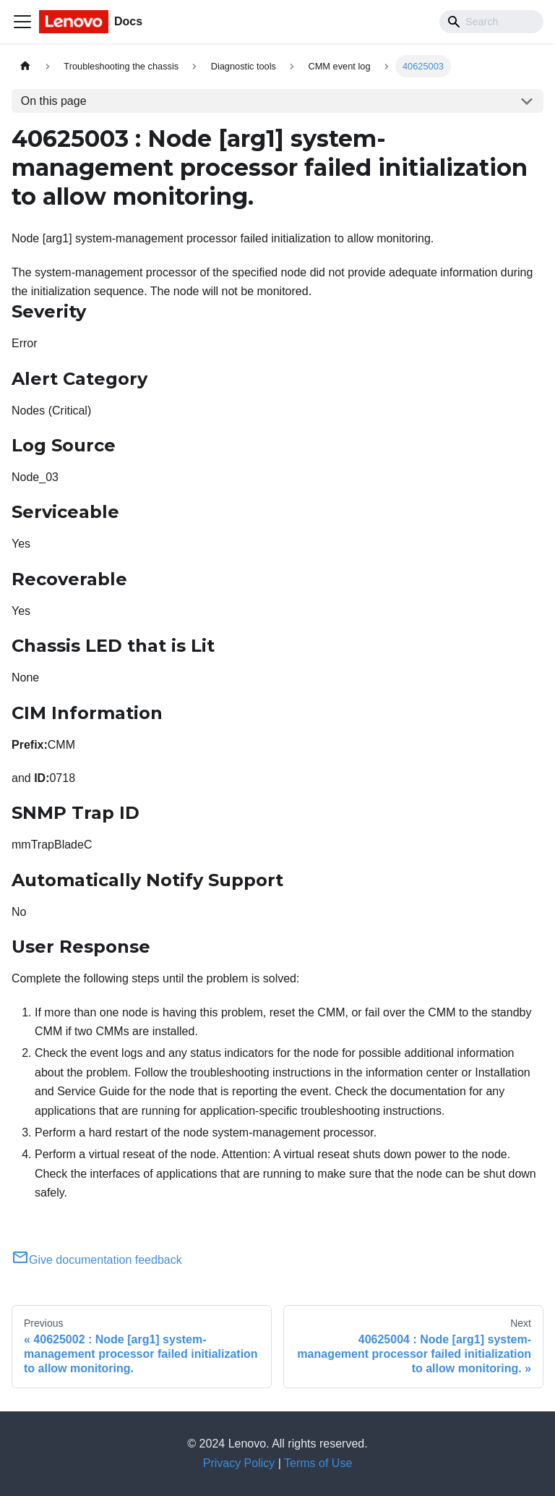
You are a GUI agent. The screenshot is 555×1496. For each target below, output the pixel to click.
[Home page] (25, 66)
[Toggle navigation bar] (22, 22)
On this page (54, 101)
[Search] (491, 21)
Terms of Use (318, 1463)
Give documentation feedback (97, 1260)
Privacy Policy (239, 1463)
